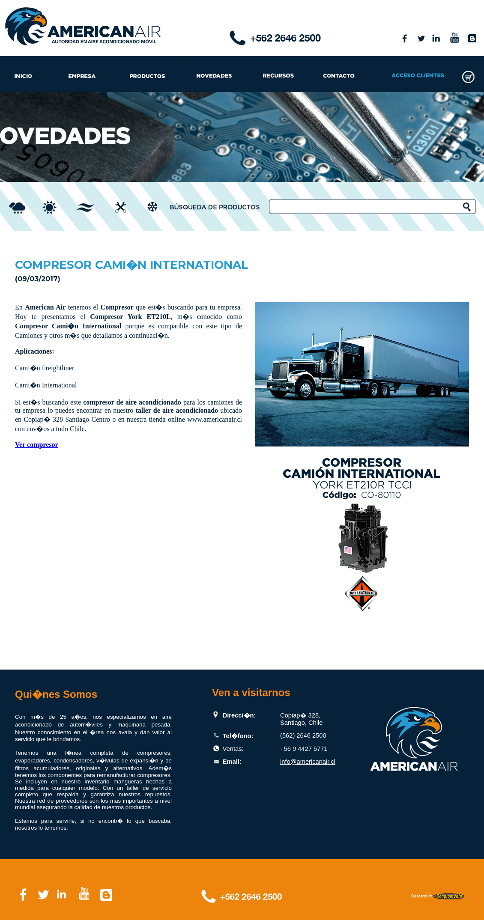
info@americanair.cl (307, 761)
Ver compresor (36, 444)
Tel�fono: (238, 735)
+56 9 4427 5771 (303, 748)
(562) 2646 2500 (303, 735)
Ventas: (233, 748)
